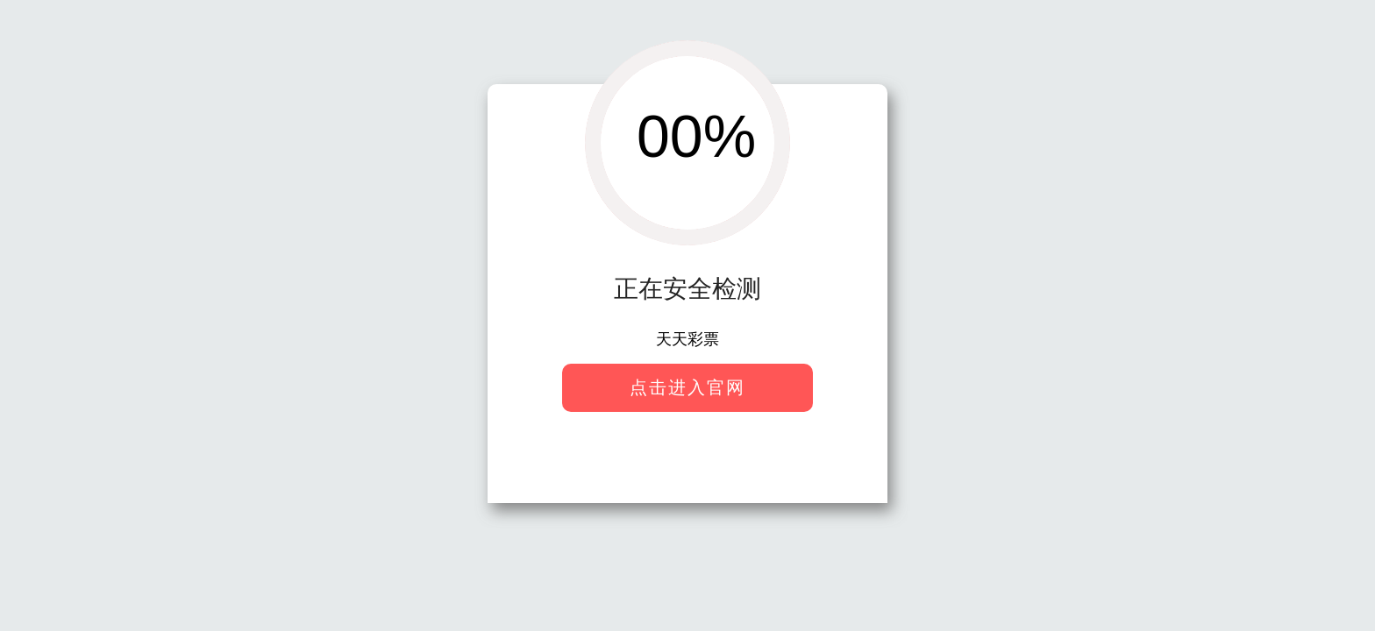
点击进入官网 (687, 387)
